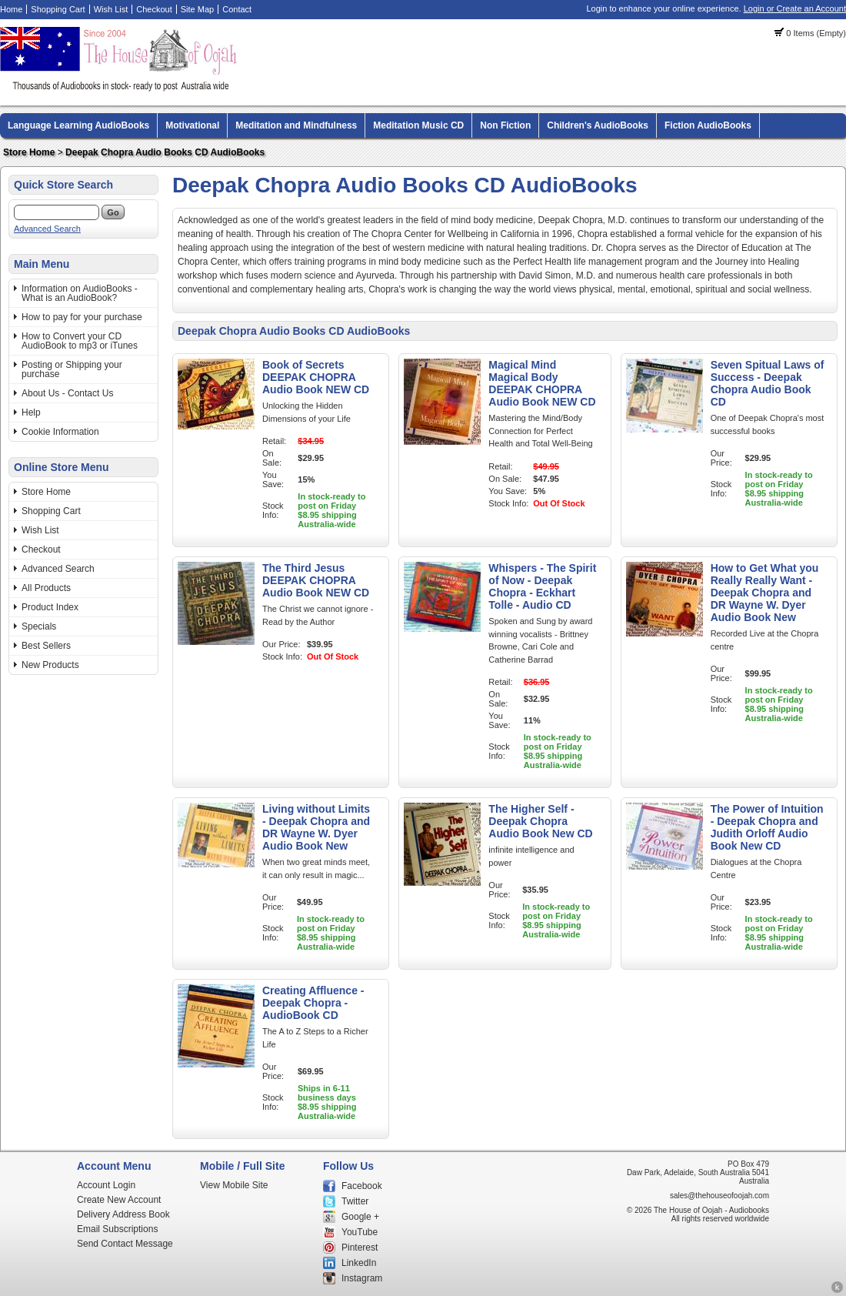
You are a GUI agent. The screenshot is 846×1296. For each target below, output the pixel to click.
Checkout (154, 9)
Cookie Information (60, 431)
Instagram (361, 1278)
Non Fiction (505, 125)
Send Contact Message (125, 1243)
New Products (50, 665)
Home (11, 9)
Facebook (361, 1186)
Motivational (192, 125)
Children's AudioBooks (597, 125)
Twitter (354, 1201)
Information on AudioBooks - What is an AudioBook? (80, 293)
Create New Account (119, 1199)
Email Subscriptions (117, 1229)
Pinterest (359, 1247)
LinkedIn (358, 1263)
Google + (360, 1216)
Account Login (106, 1185)
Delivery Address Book (123, 1214)
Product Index (50, 607)
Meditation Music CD (418, 125)
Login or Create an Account (795, 8)
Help (31, 412)
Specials (39, 626)
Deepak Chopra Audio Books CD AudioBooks (165, 152)
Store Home (29, 152)
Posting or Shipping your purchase (72, 369)
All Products (46, 588)
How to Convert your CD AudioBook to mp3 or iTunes (80, 341)
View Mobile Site (234, 1185)
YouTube (359, 1232)
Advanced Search (47, 228)
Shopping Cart (58, 9)
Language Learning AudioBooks (78, 125)
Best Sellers (46, 645)
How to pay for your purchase (82, 317)
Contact (236, 9)
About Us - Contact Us (67, 393)
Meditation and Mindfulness (296, 125)
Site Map (197, 9)
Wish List (111, 9)
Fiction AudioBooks (707, 125)
